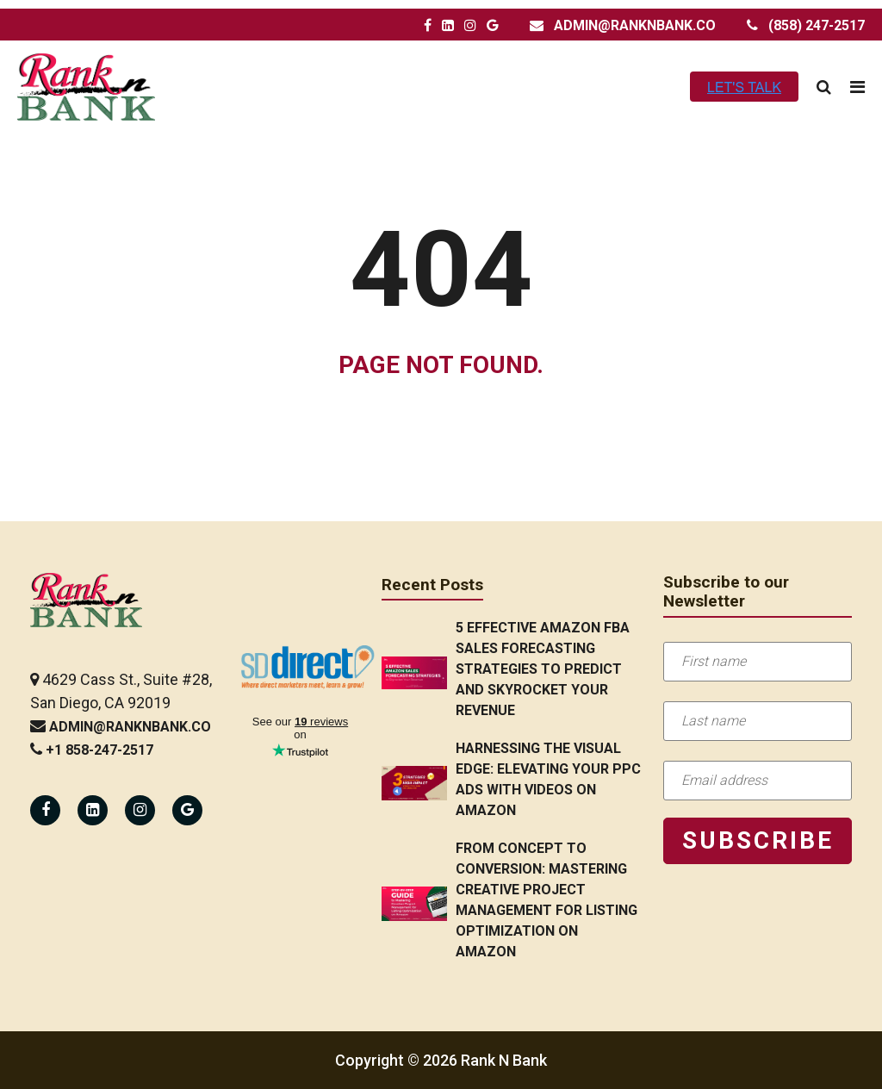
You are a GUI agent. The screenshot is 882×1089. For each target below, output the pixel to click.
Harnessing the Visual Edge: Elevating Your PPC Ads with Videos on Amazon (548, 779)
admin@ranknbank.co (130, 727)
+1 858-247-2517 (99, 750)
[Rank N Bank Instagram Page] (470, 26)
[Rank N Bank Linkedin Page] (93, 810)
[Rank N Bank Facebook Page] (428, 26)
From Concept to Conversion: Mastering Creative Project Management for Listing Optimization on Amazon (546, 900)
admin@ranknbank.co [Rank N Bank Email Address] (635, 25)
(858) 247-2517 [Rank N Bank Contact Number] (816, 25)
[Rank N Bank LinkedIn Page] (448, 26)
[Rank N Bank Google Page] (493, 26)
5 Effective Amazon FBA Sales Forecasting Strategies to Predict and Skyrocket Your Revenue (543, 669)
